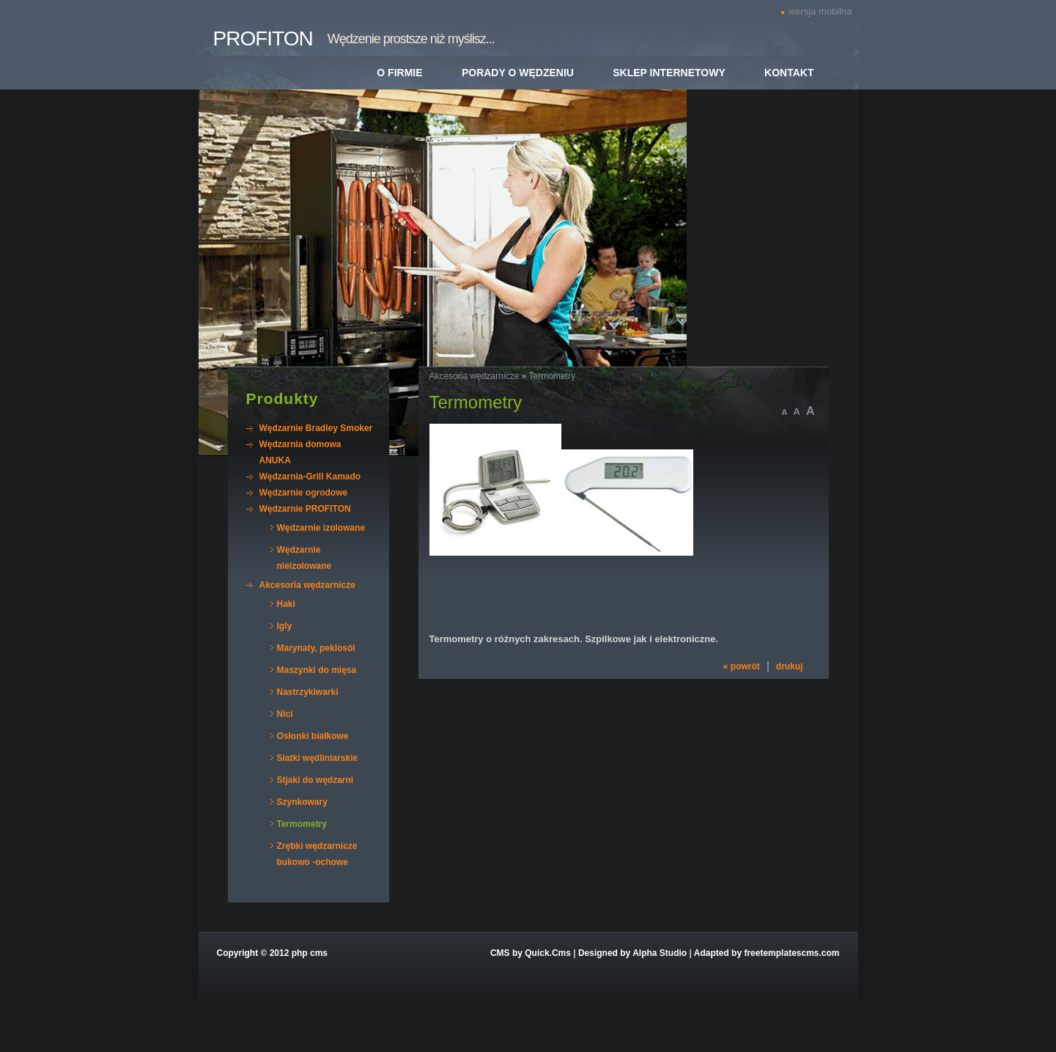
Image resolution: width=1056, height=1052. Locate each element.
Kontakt (788, 72)
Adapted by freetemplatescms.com (767, 953)
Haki (286, 604)
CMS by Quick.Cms (530, 953)
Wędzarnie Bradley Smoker (316, 428)
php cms (310, 953)
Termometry (302, 824)
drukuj (789, 666)
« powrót (741, 666)
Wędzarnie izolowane (321, 528)
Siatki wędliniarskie (317, 758)
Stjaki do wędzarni (315, 780)
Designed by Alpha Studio (632, 953)
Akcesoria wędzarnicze (307, 585)
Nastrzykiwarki (308, 692)
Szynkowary (302, 802)
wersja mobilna (820, 11)
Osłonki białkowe (313, 736)
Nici (285, 714)
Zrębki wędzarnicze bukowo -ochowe (317, 854)
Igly (284, 626)
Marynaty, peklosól (316, 648)
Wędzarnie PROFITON (305, 509)
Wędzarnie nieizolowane (304, 558)
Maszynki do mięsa (317, 670)
